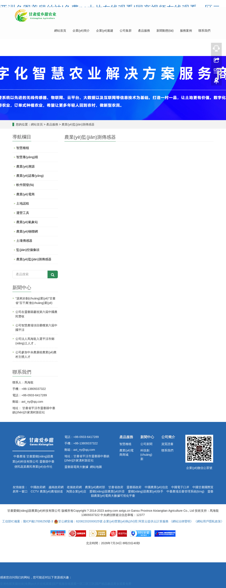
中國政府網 (37, 487)
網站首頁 (60, 30)
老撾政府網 (74, 487)
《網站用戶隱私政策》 (209, 521)
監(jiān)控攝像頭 (27, 250)
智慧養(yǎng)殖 (27, 157)
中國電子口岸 (180, 487)
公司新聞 (146, 444)
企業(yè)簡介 (81, 30)
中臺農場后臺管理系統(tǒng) (185, 491)
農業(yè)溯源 (25, 166)
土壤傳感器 (24, 240)
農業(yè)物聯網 (27, 231)
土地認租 (22, 203)
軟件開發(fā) (25, 185)
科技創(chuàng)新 (146, 455)
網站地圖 (96, 467)
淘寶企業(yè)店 (76, 491)
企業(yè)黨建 (104, 30)
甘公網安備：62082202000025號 (78, 521)
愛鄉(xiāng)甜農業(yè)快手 (145, 491)
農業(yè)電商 (25, 194)
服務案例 (186, 30)
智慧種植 (22, 148)
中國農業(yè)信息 (156, 487)
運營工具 (22, 213)
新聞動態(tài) (165, 30)
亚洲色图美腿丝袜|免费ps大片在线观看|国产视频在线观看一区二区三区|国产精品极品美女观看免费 (65, 583)
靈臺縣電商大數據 (76, 467)
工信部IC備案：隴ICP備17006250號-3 (27, 521)
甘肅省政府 (115, 487)
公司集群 (126, 30)
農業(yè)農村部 (95, 487)
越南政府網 (56, 487)
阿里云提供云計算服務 (153, 521)
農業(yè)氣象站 (27, 222)
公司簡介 (168, 437)
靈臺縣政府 (133, 487)
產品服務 (144, 30)
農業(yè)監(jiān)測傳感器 (77, 124)
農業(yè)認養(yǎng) (30, 175)
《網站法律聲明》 (181, 521)
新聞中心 (147, 437)
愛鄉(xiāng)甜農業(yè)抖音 (107, 491)
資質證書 (167, 444)
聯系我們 (204, 30)
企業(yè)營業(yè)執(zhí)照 (120, 521)
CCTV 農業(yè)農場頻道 (47, 491)
